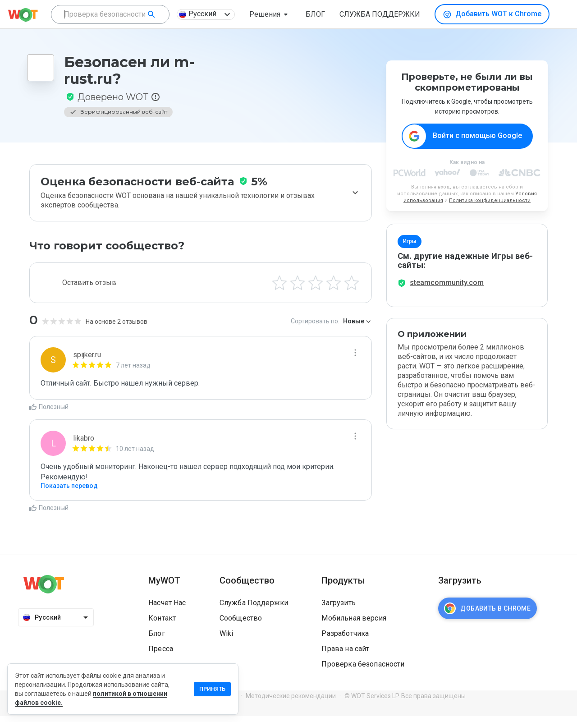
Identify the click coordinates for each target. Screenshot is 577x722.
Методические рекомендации (291, 702)
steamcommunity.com (447, 289)
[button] (270, 14)
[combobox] (110, 14)
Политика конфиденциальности (490, 201)
